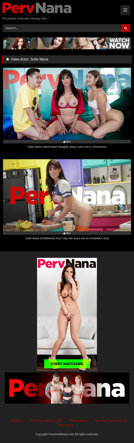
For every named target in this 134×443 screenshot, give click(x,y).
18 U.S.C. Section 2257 (45, 420)
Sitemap (16, 420)
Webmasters (79, 420)
